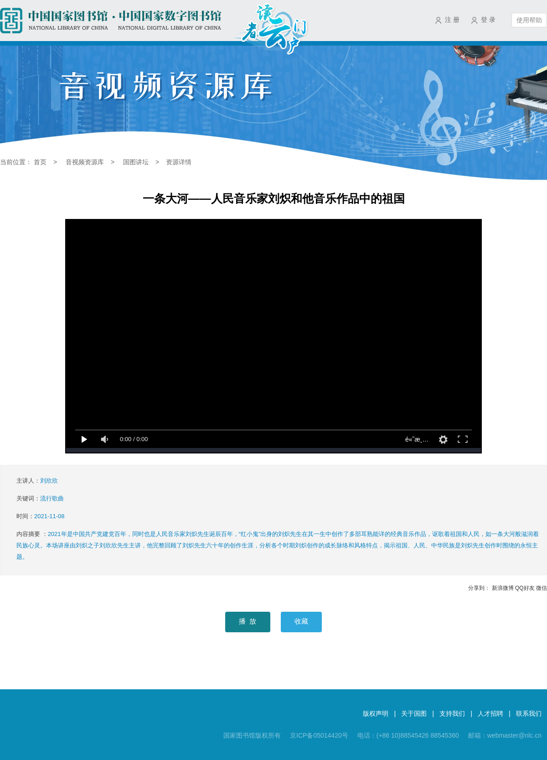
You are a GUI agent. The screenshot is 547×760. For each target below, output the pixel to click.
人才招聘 (490, 713)
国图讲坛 (136, 162)
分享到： (479, 588)
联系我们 (529, 713)
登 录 (488, 19)
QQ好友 (525, 588)
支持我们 (452, 713)
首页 (40, 162)
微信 (541, 588)
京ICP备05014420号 (319, 735)
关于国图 (414, 713)
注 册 (452, 19)
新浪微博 (503, 588)
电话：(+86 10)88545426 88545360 (408, 735)
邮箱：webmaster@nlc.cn (505, 735)
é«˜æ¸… (416, 439)
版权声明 (375, 713)
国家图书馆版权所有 (252, 735)
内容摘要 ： (277, 545)
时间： (40, 516)
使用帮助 (529, 20)
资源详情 (178, 162)
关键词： (40, 498)
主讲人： (37, 480)
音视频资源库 (85, 162)
